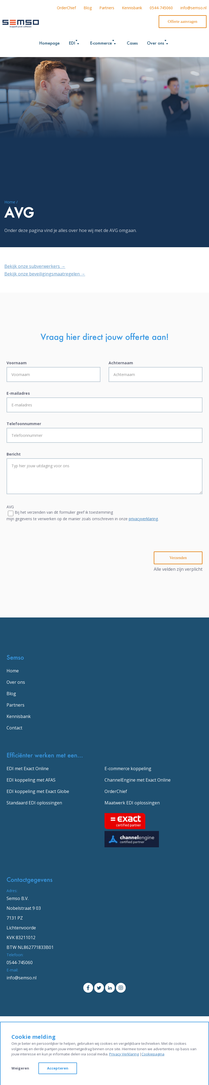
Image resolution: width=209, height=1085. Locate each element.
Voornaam (17, 362)
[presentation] (48, 540)
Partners (106, 7)
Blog (88, 7)
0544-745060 (161, 7)
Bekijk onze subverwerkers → (34, 266)
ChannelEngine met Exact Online (137, 780)
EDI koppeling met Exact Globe (38, 791)
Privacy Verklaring (124, 1054)
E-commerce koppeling (127, 769)
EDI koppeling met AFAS (31, 780)
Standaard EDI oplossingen (34, 803)
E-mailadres (18, 393)
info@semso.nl (193, 7)
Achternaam (121, 362)
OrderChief (66, 7)
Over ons (16, 682)
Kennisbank (132, 7)
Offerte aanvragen (182, 21)
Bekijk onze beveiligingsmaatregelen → (44, 274)
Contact (14, 728)
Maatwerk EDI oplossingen (132, 803)
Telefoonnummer (24, 423)
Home (13, 671)
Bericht (14, 454)
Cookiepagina (153, 1054)
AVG (10, 506)
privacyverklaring (143, 518)
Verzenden (178, 558)
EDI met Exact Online (28, 769)
